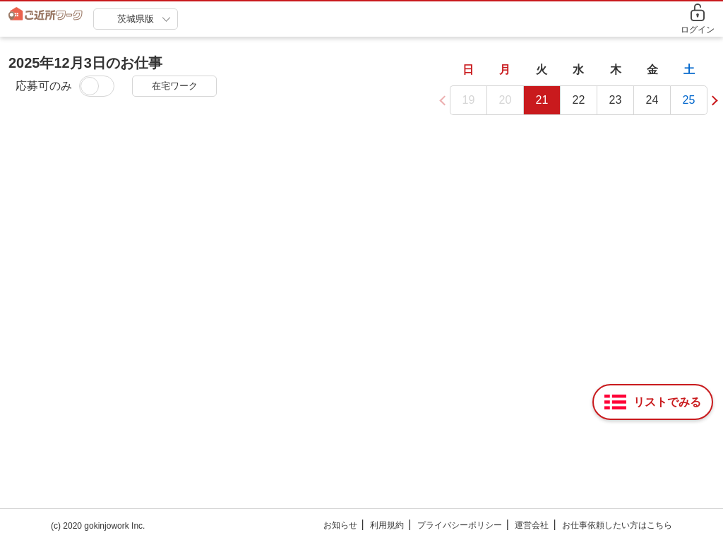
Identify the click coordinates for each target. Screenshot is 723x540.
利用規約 (387, 525)
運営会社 (532, 525)
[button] (712, 99)
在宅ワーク (175, 85)
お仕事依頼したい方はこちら (617, 525)
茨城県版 (135, 18)
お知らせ (340, 525)
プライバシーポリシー (459, 525)
